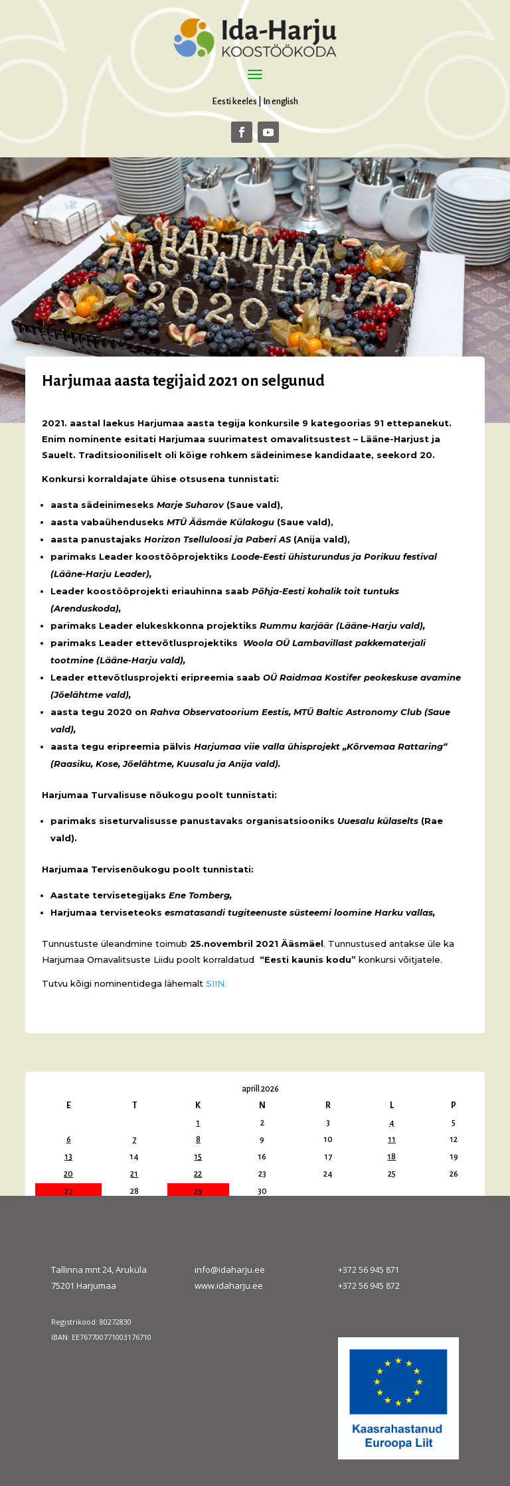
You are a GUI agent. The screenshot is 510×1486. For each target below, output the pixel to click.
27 (68, 1191)
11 (392, 1139)
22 (198, 1174)
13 (68, 1156)
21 (134, 1174)
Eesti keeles (234, 101)
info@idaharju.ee (230, 1270)
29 (198, 1191)
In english (280, 101)
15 (198, 1156)
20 (68, 1174)
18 (391, 1156)
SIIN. (216, 983)
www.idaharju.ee (229, 1285)
